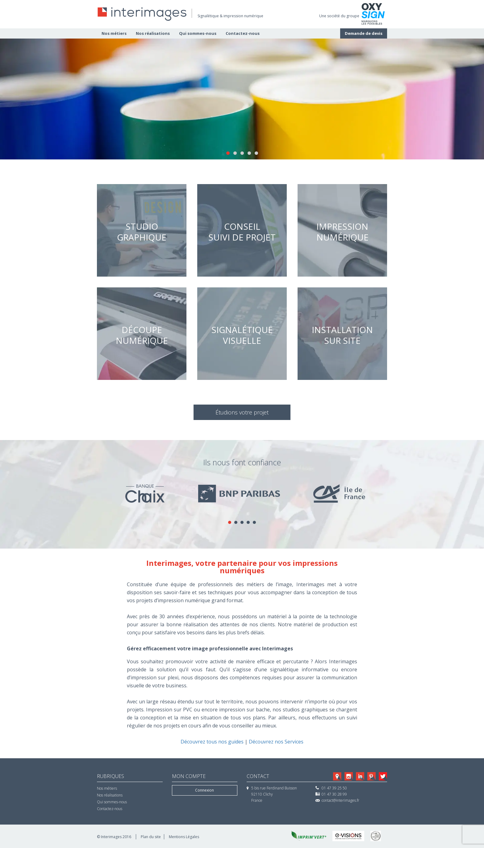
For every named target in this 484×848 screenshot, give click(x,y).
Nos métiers (114, 33)
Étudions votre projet (242, 412)
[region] (242, 99)
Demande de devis (363, 33)
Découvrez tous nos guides (212, 741)
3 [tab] (242, 153)
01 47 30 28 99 (334, 794)
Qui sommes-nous (197, 33)
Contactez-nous (243, 33)
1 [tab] (228, 153)
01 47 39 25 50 (334, 788)
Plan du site (151, 836)
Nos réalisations (153, 33)
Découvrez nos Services (276, 741)
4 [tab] (249, 153)
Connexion (204, 790)
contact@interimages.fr (340, 800)
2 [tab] (235, 153)
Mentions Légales (184, 836)
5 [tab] (256, 153)
